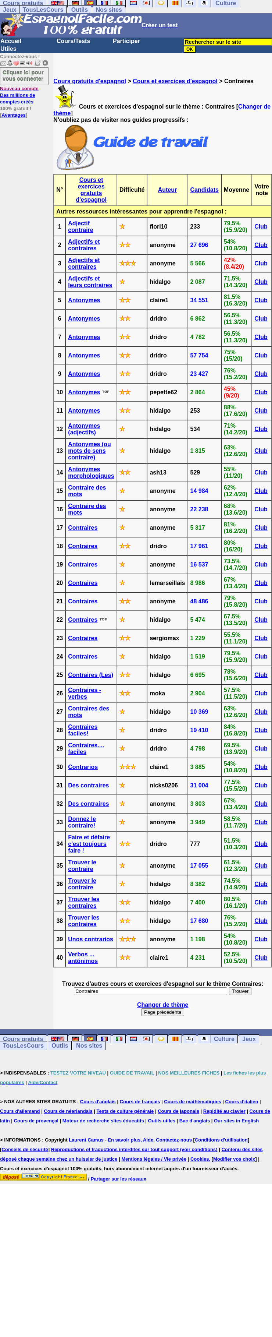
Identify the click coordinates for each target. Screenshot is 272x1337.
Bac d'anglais (194, 1120)
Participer (126, 41)
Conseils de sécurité (24, 1149)
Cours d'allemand (20, 1111)
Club (261, 226)
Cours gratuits (23, 1039)
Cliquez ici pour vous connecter (23, 75)
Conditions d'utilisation (221, 1140)
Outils (79, 10)
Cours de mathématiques (192, 1101)
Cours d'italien (241, 1101)
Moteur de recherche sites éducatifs (103, 1120)
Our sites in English (236, 1120)
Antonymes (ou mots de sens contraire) (89, 451)
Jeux (9, 10)
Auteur (167, 190)
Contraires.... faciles (86, 748)
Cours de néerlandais (68, 1111)
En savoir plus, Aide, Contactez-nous (150, 1140)
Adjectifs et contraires (84, 245)
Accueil (10, 41)
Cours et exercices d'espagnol (175, 81)
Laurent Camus (86, 1140)
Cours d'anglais (98, 1101)
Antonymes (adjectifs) (84, 429)
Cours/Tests (73, 41)
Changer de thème (163, 1005)
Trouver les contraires (83, 902)
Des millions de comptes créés (19, 95)
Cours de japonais (178, 1111)
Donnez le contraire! (82, 822)
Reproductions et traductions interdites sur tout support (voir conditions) (134, 1149)
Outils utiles (161, 1120)
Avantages (13, 115)
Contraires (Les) (90, 675)
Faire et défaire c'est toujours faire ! (89, 844)
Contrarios (83, 767)
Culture (224, 1039)
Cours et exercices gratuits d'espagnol (91, 190)
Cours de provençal (36, 1120)
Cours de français (140, 1101)
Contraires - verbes (84, 693)
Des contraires (88, 785)
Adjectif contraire (80, 226)
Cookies (199, 1159)
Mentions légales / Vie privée (153, 1159)
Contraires (82, 528)
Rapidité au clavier (224, 1111)
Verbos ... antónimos (83, 957)
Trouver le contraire (82, 865)
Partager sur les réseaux (118, 1179)
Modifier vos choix (234, 1159)
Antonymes (84, 300)
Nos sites (109, 10)
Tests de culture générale (125, 1111)
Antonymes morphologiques (91, 472)
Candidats (204, 190)
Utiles (8, 49)
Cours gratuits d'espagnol (89, 81)
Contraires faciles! (82, 730)
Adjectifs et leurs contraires (90, 281)
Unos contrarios (90, 939)
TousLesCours (42, 10)
